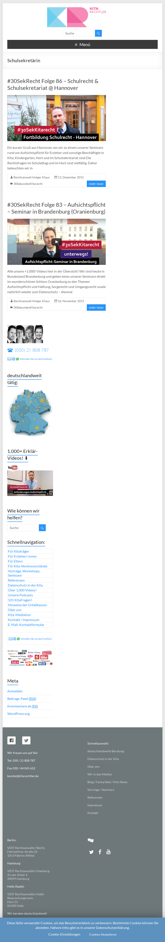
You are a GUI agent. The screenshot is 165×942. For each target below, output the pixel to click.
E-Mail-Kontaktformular (26, 624)
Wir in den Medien (99, 774)
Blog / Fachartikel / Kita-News (107, 782)
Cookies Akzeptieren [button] (103, 934)
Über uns (14, 610)
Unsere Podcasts (20, 595)
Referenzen (16, 580)
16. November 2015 (71, 301)
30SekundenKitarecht (28, 183)
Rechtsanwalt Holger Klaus (32, 177)
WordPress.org (18, 713)
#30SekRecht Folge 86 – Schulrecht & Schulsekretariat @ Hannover (52, 84)
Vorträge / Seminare (100, 789)
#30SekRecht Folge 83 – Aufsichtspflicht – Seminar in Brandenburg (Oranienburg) (56, 208)
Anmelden (15, 691)
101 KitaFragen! (20, 600)
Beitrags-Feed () (21, 698)
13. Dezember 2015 (71, 177)
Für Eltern (15, 561)
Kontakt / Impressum (23, 620)
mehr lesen (96, 183)
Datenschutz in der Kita (25, 585)
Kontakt (92, 813)
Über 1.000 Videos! (22, 590)
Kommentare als (22, 706)
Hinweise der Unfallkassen (27, 605)
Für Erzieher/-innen (22, 556)
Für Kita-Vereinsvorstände (27, 566)
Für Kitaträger (18, 551)
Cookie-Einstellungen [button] (64, 934)
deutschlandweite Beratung (105, 751)
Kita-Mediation (19, 615)
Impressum (94, 805)
